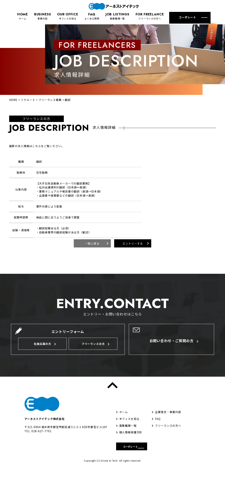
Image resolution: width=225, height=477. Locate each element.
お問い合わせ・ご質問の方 (171, 348)
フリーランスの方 (93, 351)
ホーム (22, 16)
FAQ (158, 426)
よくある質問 (91, 16)
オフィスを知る (67, 16)
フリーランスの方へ (150, 16)
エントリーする (132, 250)
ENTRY (207, 44)
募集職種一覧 (117, 16)
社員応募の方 (42, 351)
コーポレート (187, 17)
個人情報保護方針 (130, 440)
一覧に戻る (92, 250)
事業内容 (42, 16)
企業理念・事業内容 (168, 419)
